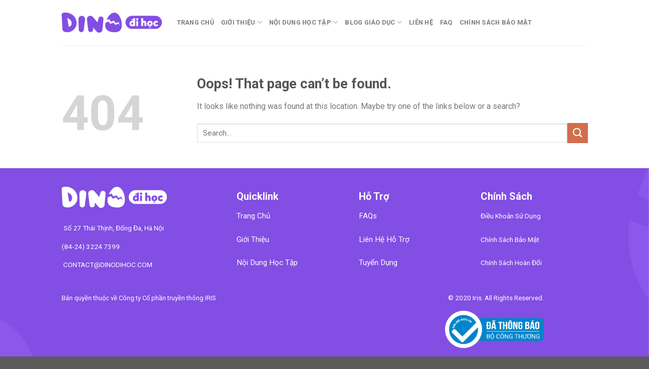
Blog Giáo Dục (373, 22)
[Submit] (577, 133)
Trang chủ (195, 22)
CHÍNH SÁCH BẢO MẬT (496, 22)
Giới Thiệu (241, 22)
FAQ (446, 22)
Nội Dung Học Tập (303, 22)
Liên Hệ (421, 22)
